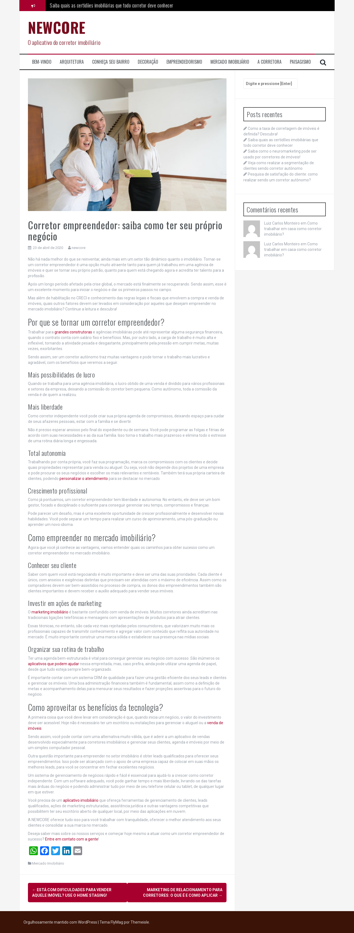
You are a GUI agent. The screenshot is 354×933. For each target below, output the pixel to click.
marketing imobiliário (50, 612)
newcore (78, 248)
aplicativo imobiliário (80, 800)
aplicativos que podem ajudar (53, 664)
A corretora (269, 62)
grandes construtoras (73, 332)
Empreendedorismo (184, 62)
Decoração (148, 62)
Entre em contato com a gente (71, 839)
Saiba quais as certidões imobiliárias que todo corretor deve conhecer (111, 5)
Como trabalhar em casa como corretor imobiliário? (293, 229)
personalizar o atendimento (83, 478)
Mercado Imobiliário (229, 62)
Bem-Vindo (41, 62)
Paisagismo (300, 62)
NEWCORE (56, 27)
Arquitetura (72, 62)
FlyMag (117, 922)
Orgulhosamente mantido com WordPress (61, 922)
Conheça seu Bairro (110, 62)
